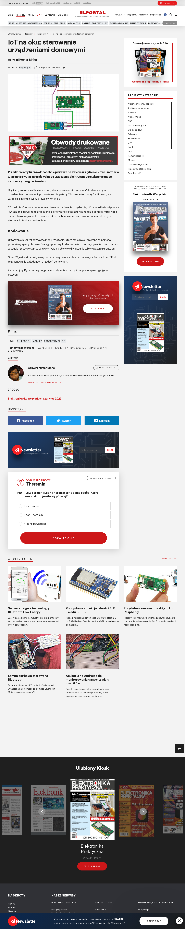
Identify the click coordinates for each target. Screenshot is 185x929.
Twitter (64, 420)
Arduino (48, 23)
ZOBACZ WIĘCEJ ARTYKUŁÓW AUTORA (46, 382)
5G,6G (11, 23)
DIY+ (39, 14)
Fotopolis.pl (143, 909)
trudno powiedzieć (35, 523)
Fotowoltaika (155, 23)
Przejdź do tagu (169, 558)
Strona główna (14, 34)
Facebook (25, 420)
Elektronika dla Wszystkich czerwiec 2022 (34, 398)
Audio (62, 23)
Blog (10, 14)
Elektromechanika (119, 23)
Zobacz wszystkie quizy (101, 478)
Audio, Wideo (134, 116)
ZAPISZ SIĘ (154, 921)
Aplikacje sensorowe (138, 108)
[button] (42, 811)
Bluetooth (97, 23)
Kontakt (12, 907)
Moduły (37, 341)
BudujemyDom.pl (59, 909)
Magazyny (132, 14)
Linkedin (102, 420)
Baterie (86, 23)
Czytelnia (50, 14)
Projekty (20, 14)
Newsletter (120, 14)
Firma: (12, 331)
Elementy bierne (138, 23)
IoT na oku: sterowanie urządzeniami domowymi (73, 34)
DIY (106, 23)
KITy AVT (12, 904)
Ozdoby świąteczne (138, 164)
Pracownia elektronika (139, 168)
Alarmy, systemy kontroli (140, 103)
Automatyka (73, 23)
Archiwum (143, 14)
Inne (130, 151)
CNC (130, 121)
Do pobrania (155, 14)
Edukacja (132, 134)
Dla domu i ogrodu (137, 125)
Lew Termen (31, 506)
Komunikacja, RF (136, 155)
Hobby (131, 147)
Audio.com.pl (101, 909)
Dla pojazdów (135, 129)
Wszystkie (169, 23)
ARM (56, 23)
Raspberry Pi (43, 34)
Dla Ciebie (63, 14)
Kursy (31, 14)
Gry (130, 142)
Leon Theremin (33, 514)
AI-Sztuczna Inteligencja (29, 23)
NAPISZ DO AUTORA (106, 368)
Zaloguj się (167, 3)
